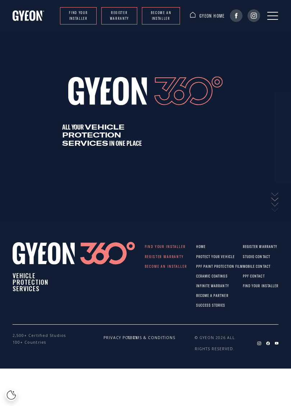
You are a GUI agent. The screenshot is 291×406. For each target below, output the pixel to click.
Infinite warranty (202, 285)
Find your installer (78, 15)
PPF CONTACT (247, 276)
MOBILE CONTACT (247, 266)
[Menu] (272, 16)
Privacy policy (109, 337)
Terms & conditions (133, 337)
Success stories (202, 305)
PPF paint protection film (202, 266)
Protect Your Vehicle (202, 256)
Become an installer (161, 15)
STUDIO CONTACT (247, 256)
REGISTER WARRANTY (119, 15)
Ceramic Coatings (202, 276)
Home (200, 246)
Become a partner (202, 295)
